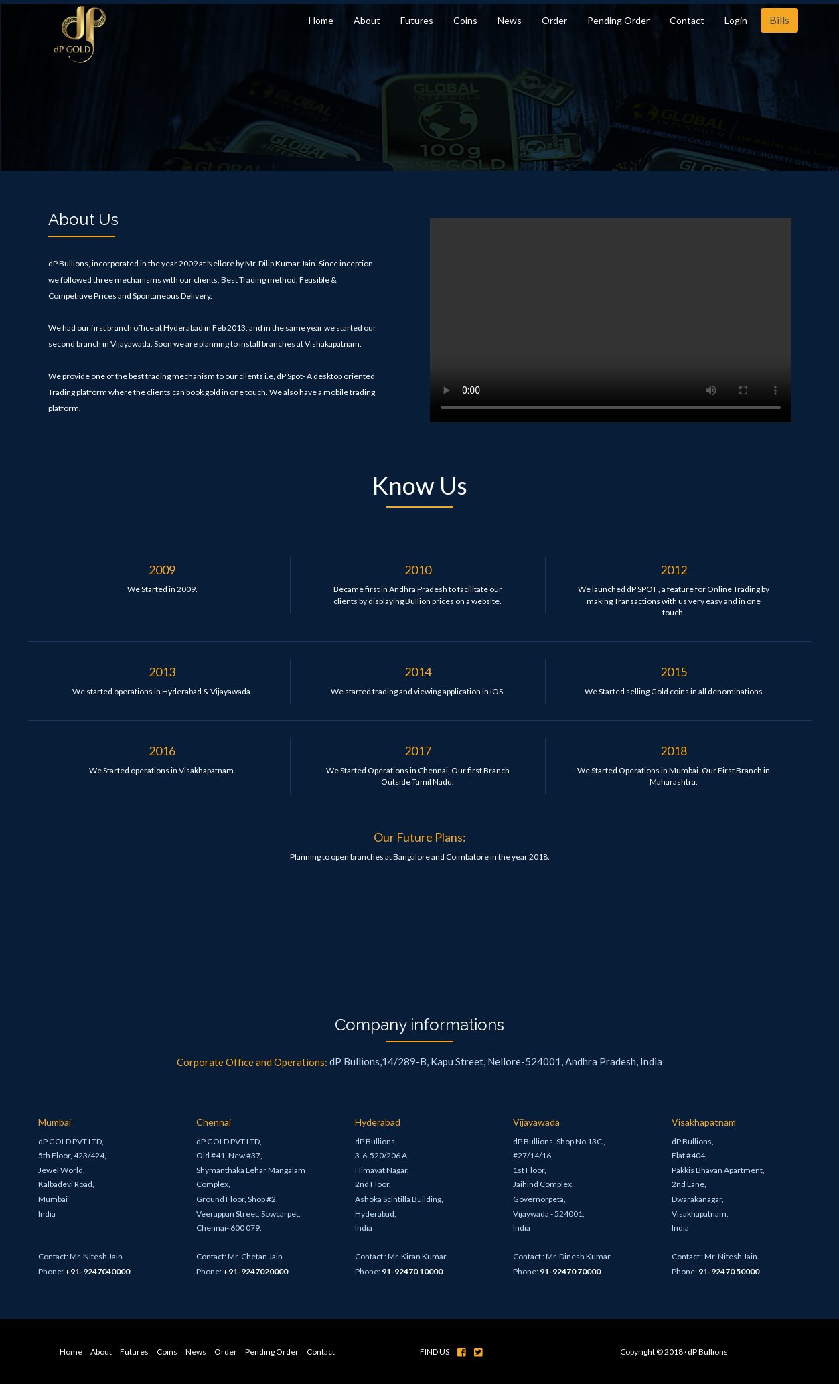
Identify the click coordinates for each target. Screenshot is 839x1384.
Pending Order (618, 20)
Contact (687, 20)
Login (735, 20)
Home (321, 20)
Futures (416, 20)
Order (554, 20)
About (367, 20)
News (510, 20)
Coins (465, 20)
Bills (779, 19)
